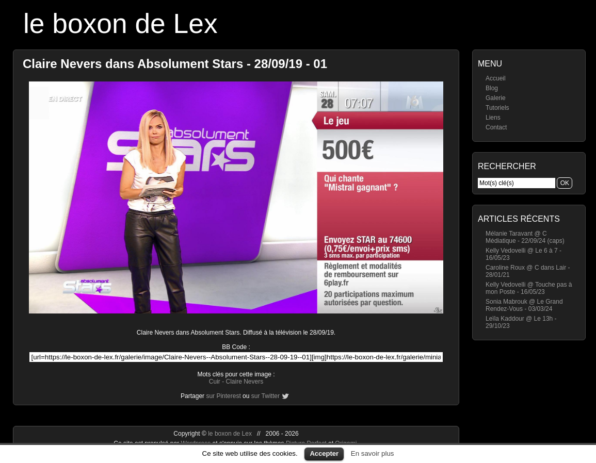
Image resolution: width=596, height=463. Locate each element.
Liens (493, 117)
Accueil (496, 78)
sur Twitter (265, 396)
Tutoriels (497, 107)
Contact (496, 127)
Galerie (496, 98)
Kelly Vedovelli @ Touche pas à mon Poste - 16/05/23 (529, 288)
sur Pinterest (223, 396)
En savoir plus (372, 453)
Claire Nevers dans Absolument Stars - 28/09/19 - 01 (175, 64)
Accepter (324, 453)
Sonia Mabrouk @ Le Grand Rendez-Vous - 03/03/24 (524, 305)
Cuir (214, 381)
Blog (492, 88)
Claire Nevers (245, 381)
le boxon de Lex (120, 23)
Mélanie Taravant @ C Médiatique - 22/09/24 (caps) (525, 237)
